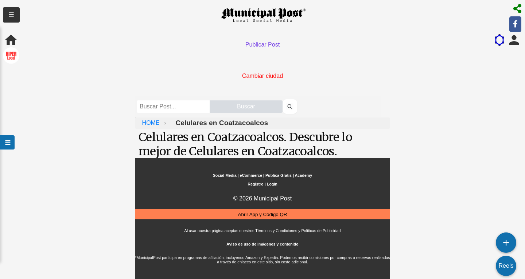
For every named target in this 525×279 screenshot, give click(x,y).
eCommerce (251, 175)
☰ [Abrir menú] (7, 142)
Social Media (225, 175)
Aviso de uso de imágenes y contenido (262, 244)
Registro (255, 184)
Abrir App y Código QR (262, 214)
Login (272, 184)
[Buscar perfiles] (290, 106)
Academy (303, 175)
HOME (151, 123)
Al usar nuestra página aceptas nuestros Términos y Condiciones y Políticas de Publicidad (262, 230)
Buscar (246, 106)
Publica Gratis (278, 175)
